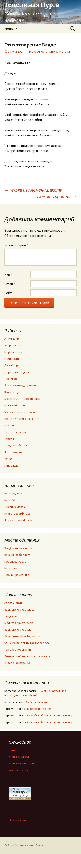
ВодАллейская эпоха (18, 548)
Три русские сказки (17, 649)
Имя (8, 275)
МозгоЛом (11, 568)
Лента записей (19, 757)
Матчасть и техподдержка (22, 399)
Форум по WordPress (18, 520)
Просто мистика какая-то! (21, 419)
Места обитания (15, 405)
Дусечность (39, 51)
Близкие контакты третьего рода (27, 643)
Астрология (12, 345)
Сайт (8, 293)
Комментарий (16, 245)
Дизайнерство (14, 365)
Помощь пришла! (57, 196)
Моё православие (37, 702)
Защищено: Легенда (18, 629)
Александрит (13, 603)
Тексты (9, 439)
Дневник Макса (14, 507)
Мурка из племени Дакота (33, 190)
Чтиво (8, 459)
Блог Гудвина (13, 493)
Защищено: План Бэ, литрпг (22, 636)
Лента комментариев (23, 763)
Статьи (9, 425)
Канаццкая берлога (17, 555)
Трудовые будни (15, 445)
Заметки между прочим (20, 385)
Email (9, 284)
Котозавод (11, 392)
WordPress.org (18, 770)
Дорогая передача (17, 372)
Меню (9, 28)
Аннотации (11, 339)
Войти (13, 750)
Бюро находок (14, 352)
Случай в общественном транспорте (51, 715)
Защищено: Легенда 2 (19, 609)
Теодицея (11, 616)
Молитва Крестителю (18, 623)
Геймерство (12, 359)
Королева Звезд (15, 561)
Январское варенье (17, 663)
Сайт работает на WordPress (23, 845)
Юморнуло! (11, 465)
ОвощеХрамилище (16, 575)
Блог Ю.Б (10, 500)
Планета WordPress (17, 513)
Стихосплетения (60, 51)
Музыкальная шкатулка (20, 412)
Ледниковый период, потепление (27, 656)
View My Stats (18, 820)
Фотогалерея (13, 452)
